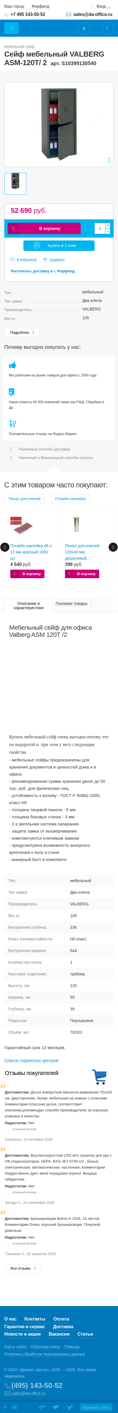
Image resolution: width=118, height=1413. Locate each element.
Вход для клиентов (104, 6)
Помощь (72, 1346)
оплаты (86, 458)
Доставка (63, 1326)
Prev (4, 547)
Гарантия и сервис (24, 1326)
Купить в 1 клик (62, 245)
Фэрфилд (40, 6)
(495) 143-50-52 (36, 1385)
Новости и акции (22, 1334)
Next (113, 547)
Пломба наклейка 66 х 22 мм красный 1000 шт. (31, 552)
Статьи (85, 1334)
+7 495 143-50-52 (28, 14)
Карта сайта (15, 1346)
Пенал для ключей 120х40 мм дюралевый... (82, 552)
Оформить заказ (96, 1407)
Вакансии (59, 1334)
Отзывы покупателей (31, 1073)
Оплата (61, 1319)
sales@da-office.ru (92, 14)
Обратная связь (45, 1346)
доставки (62, 449)
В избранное (27, 260)
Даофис (53, 25)
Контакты (35, 1319)
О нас (10, 1319)
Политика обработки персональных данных (44, 1354)
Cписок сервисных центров (31, 1060)
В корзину (50, 228)
